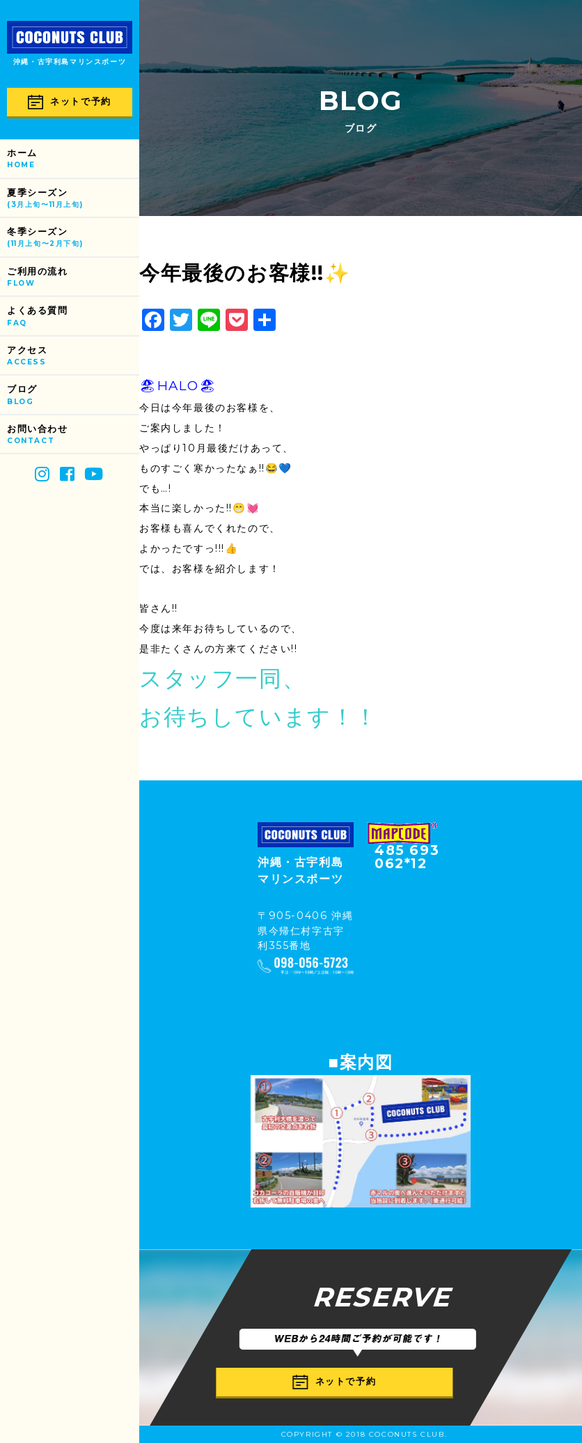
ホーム (73, 159)
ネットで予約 (69, 102)
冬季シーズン (73, 237)
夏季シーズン (73, 198)
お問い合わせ (73, 435)
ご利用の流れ (73, 277)
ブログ (73, 395)
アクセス (73, 356)
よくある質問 (73, 316)
